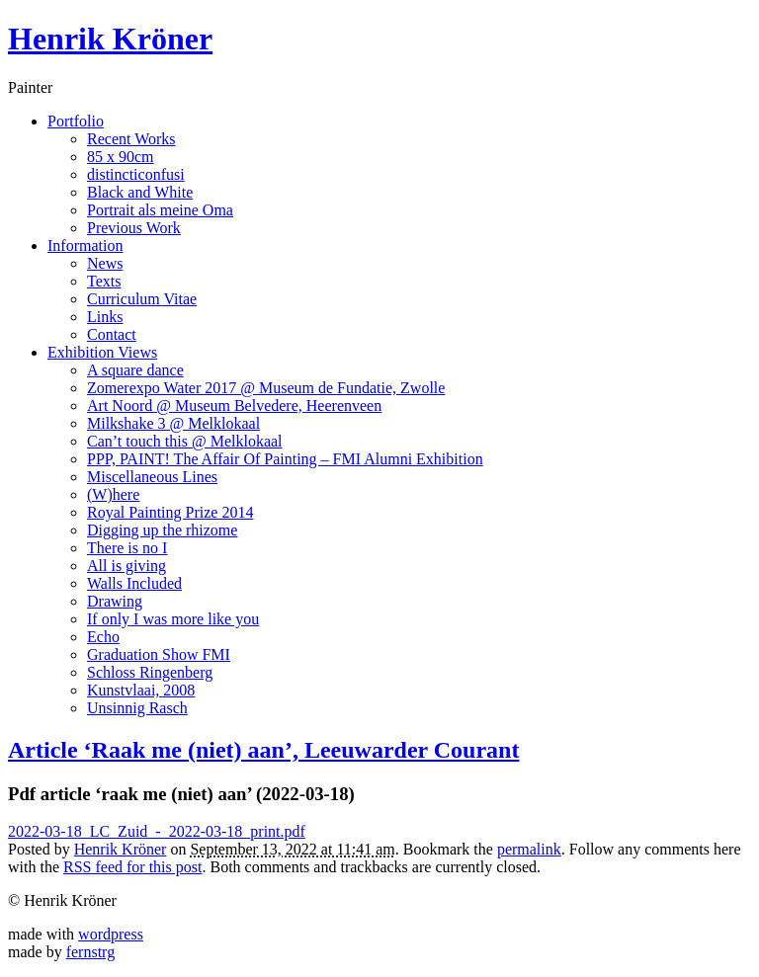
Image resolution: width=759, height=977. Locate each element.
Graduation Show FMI (158, 654)
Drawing (114, 601)
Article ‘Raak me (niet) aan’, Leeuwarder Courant (263, 750)
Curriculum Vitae (142, 298)
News (105, 263)
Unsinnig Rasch (137, 707)
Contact (111, 334)
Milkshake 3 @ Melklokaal (173, 423)
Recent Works (131, 138)
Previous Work (134, 227)
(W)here (113, 494)
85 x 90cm (120, 156)
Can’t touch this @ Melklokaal (185, 441)
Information (85, 245)
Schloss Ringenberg (149, 672)
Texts (104, 281)
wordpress (110, 934)
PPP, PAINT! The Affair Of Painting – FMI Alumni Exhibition (285, 458)
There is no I (127, 547)
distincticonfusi (136, 174)
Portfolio (75, 121)
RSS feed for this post (132, 866)
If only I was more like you (173, 619)
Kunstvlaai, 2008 (141, 690)
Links (105, 316)
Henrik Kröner (110, 38)
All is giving (126, 565)
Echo (103, 636)
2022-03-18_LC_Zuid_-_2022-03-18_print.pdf (156, 831)
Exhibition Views (102, 352)
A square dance (135, 370)
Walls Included (134, 583)
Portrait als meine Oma (160, 210)
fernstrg (90, 951)
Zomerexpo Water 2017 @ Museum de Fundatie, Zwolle (266, 387)
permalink (529, 849)
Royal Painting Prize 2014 (170, 512)
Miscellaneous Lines (152, 476)
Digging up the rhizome (162, 530)
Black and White (140, 192)
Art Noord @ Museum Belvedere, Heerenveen (234, 405)
